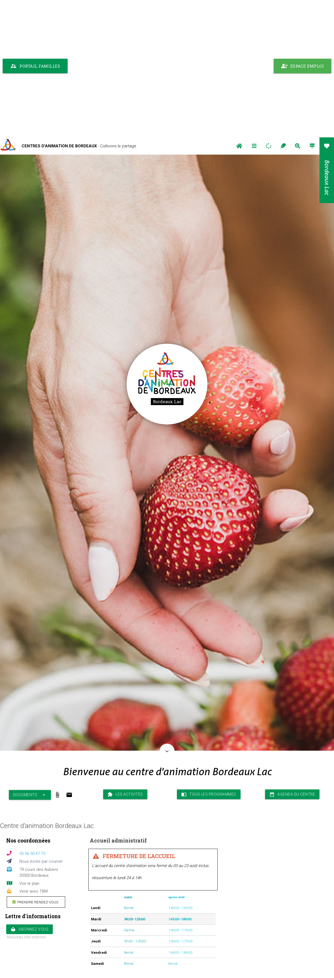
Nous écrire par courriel (40, 724)
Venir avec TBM (33, 753)
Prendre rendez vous (35, 764)
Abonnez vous (29, 792)
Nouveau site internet (26, 799)
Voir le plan (29, 746)
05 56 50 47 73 (32, 716)
